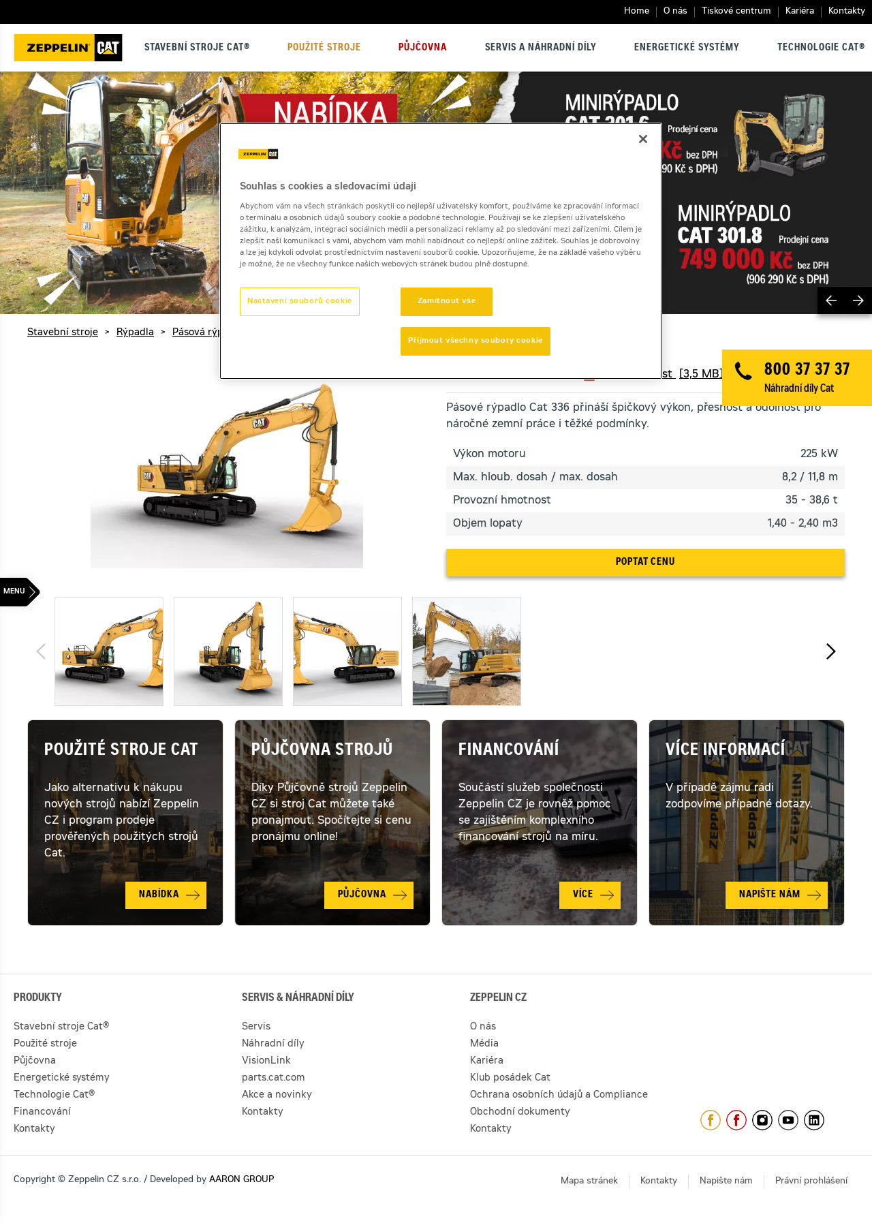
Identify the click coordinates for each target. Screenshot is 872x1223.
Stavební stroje (62, 333)
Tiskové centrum (736, 11)
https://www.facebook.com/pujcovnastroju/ (736, 1120)
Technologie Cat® (821, 48)
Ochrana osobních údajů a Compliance (559, 1095)
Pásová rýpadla (207, 333)
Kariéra (799, 11)
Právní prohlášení (811, 1181)
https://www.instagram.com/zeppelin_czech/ (762, 1120)
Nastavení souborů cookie (299, 301)
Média (484, 1044)
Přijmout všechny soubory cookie (475, 341)
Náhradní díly (273, 1044)
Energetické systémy (687, 48)
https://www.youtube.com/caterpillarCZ (788, 1120)
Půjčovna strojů (322, 751)
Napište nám (726, 1181)
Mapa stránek (589, 1181)
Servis (256, 1027)
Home (636, 11)
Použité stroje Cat (121, 751)
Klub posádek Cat (510, 1078)
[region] (440, 251)
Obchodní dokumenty (520, 1112)
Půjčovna (423, 48)
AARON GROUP (241, 1180)
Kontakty (846, 11)
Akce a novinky (277, 1095)
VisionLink (266, 1061)
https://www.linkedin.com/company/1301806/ (814, 1120)
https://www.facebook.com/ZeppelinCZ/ (710, 1120)
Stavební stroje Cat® (197, 48)
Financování (508, 751)
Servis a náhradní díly (541, 48)
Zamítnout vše (447, 301)
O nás (675, 11)
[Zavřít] (643, 139)
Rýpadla (135, 333)
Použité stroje (324, 48)
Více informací (725, 751)
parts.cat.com (273, 1078)
